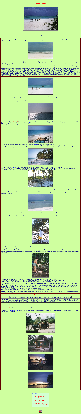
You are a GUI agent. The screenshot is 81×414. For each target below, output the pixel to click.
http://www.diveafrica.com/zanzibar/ (39, 406)
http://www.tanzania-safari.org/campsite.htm (40, 404)
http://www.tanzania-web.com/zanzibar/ (39, 399)
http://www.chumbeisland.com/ (38, 400)
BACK (40, 411)
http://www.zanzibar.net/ (36, 397)
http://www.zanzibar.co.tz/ (37, 401)
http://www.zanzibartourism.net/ (38, 403)
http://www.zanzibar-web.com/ (38, 396)
